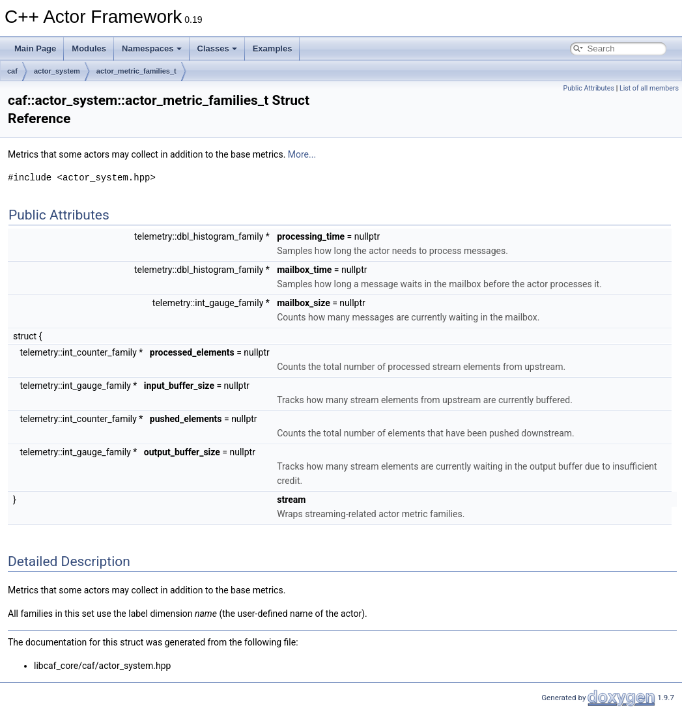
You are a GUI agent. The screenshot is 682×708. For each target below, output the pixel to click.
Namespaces (152, 48)
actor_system (57, 71)
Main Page (35, 48)
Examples (272, 48)
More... (302, 154)
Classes (217, 48)
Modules (89, 48)
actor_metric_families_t (136, 71)
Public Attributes (588, 88)
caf (12, 71)
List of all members (649, 88)
